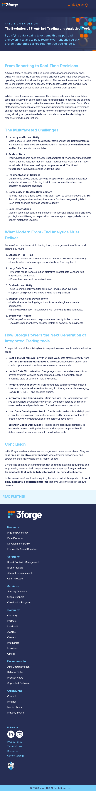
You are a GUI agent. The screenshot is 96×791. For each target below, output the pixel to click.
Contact (11, 696)
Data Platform (15, 538)
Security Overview (17, 591)
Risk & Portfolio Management (23, 562)
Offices (11, 653)
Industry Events (15, 712)
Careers (11, 637)
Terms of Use (14, 746)
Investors (12, 648)
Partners (12, 620)
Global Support (15, 596)
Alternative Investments (20, 573)
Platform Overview (17, 532)
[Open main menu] (93, 5)
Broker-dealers (15, 567)
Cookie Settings (15, 755)
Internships (13, 642)
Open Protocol (15, 578)
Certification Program (18, 602)
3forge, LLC (44, 788)
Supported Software (18, 683)
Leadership (13, 626)
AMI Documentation (18, 666)
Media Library (14, 707)
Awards (11, 631)
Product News (15, 677)
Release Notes (15, 672)
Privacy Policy (14, 741)
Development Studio (18, 543)
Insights (11, 701)
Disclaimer (12, 751)
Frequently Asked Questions (22, 549)
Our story (12, 615)
